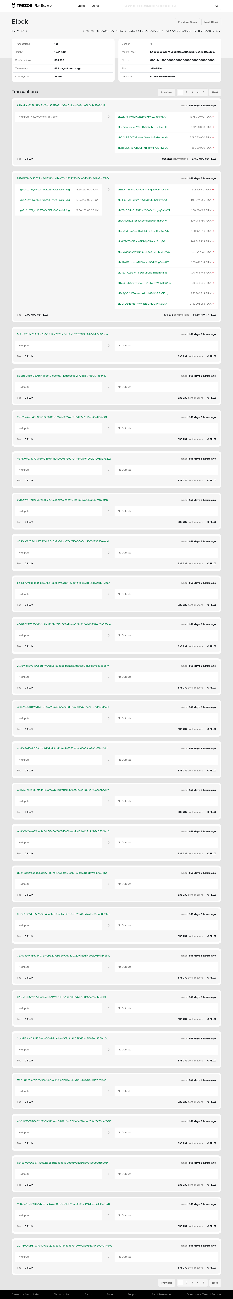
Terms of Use (61, 1294)
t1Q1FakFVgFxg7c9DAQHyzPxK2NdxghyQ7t (142, 200)
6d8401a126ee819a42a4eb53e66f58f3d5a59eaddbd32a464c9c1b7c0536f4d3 (63, 831)
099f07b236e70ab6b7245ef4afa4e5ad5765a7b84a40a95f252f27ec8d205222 (64, 459)
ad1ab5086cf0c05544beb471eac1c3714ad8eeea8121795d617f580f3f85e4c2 (61, 376)
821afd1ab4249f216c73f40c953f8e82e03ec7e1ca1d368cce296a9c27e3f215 (61, 105)
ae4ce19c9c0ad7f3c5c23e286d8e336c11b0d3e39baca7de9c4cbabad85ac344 (63, 1163)
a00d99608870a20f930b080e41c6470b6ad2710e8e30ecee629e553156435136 (64, 1121)
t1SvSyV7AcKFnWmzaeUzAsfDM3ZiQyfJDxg (143, 293)
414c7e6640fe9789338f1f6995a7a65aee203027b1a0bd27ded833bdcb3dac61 (63, 707)
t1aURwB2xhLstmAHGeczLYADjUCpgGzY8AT (143, 262)
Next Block (211, 22)
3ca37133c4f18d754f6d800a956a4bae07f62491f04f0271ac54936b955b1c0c (62, 1038)
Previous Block (187, 22)
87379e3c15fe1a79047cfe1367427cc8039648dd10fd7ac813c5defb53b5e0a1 (61, 997)
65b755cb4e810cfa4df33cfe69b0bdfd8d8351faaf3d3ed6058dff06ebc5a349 (63, 790)
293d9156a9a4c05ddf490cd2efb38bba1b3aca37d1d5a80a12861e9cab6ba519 (63, 666)
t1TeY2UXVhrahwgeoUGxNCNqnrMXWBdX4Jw (144, 283)
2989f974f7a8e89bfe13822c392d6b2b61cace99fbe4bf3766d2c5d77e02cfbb (62, 500)
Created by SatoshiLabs (25, 1294)
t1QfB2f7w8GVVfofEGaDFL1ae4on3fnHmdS (142, 272)
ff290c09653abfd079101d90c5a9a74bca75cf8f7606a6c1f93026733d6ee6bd (63, 541)
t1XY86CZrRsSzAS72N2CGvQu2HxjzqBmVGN (144, 210)
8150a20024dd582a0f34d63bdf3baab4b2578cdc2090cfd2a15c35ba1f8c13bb (63, 914)
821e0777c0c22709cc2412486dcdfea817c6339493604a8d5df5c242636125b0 (63, 178)
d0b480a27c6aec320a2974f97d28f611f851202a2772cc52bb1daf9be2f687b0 (62, 873)
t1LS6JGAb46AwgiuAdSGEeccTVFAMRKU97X (144, 252)
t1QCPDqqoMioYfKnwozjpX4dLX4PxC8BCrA (143, 303)
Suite (110, 1294)
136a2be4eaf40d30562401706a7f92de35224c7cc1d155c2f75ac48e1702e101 (62, 417)
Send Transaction (162, 1294)
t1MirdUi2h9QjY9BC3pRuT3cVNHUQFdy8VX (143, 147)
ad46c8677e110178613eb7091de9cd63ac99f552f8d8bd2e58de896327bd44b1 (62, 748)
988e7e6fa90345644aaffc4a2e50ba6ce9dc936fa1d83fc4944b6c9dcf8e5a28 (63, 1204)
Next (215, 92)
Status (95, 5)
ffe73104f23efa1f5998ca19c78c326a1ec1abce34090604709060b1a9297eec (61, 1080)
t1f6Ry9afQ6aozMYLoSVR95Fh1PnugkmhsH (142, 127)
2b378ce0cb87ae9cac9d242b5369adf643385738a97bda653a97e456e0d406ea (64, 1246)
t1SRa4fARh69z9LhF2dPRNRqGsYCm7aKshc (143, 189)
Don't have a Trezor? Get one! (204, 1294)
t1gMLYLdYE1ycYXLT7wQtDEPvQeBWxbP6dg (44, 189)
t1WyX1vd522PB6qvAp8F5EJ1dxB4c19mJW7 (142, 220)
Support (132, 1294)
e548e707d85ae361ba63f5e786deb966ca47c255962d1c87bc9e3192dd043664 (63, 583)
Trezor (88, 1294)
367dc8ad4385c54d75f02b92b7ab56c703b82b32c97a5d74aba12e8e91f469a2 (63, 955)
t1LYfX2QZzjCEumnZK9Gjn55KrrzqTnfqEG (141, 241)
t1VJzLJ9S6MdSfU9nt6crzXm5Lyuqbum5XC (142, 116)
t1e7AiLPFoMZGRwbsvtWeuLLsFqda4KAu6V (143, 137)
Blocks (81, 5)
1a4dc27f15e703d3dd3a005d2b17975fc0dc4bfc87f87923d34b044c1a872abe (62, 334)
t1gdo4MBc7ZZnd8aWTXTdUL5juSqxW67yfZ (144, 231)
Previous (166, 92)
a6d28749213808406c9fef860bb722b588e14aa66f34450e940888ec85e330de (64, 624)
